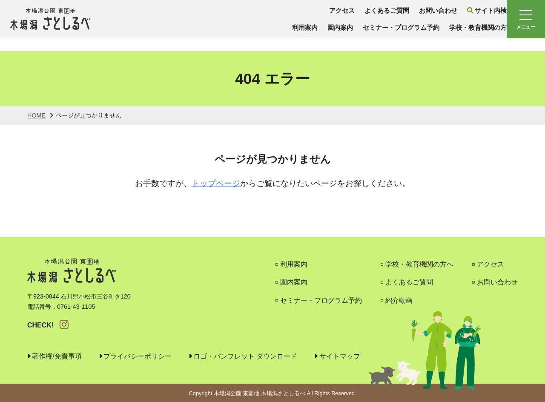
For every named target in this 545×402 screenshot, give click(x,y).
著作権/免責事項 (56, 356)
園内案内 (293, 33)
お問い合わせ (397, 16)
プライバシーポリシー (137, 356)
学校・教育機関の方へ (443, 33)
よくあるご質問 (343, 16)
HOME (36, 115)
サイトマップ (339, 356)
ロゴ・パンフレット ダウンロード (245, 356)
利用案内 (256, 33)
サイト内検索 (452, 16)
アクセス (296, 16)
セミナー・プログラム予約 (358, 33)
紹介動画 (399, 300)
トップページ (216, 183)
